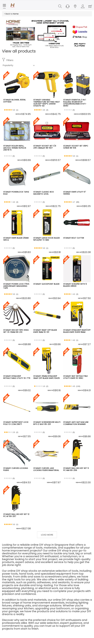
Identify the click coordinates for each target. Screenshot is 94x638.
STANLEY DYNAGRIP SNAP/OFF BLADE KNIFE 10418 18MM (77, 331)
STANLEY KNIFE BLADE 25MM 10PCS (16, 239)
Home (16, 13)
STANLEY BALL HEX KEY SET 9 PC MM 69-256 (76, 469)
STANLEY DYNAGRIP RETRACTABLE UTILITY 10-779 (16, 377)
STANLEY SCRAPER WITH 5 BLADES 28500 (75, 285)
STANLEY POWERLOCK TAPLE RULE (16, 193)
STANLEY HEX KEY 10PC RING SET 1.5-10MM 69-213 (16, 331)
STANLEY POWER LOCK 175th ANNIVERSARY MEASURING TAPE (16, 286)
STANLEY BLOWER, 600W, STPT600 (14, 100)
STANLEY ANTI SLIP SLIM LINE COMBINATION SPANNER (75, 423)
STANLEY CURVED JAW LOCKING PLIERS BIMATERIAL (46, 469)
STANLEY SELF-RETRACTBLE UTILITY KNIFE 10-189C (75, 377)
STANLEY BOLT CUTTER (73, 238)
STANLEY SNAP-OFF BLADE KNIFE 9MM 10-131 (45, 331)
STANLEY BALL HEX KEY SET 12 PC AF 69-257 (16, 515)
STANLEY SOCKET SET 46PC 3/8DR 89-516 (75, 146)
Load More (47, 534)
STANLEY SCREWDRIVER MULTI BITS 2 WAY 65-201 (47, 423)
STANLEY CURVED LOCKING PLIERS (15, 469)
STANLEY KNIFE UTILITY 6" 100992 (74, 193)
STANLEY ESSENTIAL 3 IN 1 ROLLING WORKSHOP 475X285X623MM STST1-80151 (74, 102)
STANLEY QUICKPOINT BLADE (46, 284)
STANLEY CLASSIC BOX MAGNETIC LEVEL (43, 193)
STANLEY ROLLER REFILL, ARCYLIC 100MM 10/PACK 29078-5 (14, 147)
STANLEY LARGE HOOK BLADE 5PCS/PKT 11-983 (46, 239)
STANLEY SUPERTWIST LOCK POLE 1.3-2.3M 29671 (15, 423)
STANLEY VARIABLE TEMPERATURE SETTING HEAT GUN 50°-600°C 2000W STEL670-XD (46, 102)
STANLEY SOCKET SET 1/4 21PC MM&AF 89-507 (44, 146)
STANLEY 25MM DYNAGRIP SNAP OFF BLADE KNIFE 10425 (46, 377)
